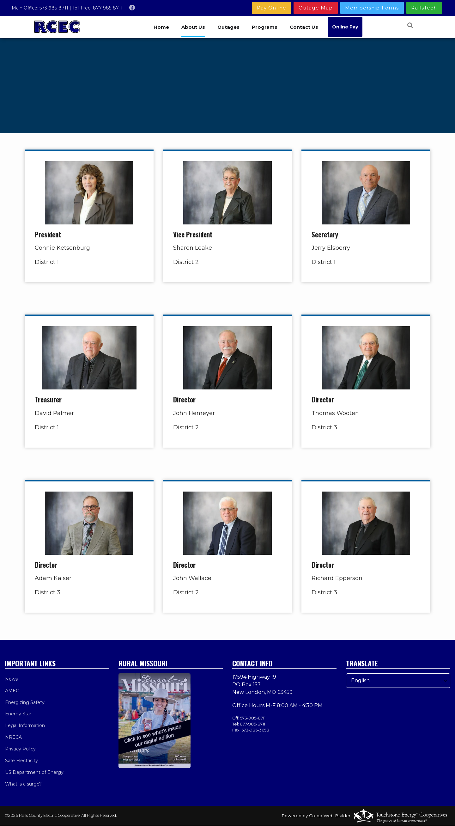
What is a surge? (23, 784)
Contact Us (305, 27)
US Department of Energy (34, 772)
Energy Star (18, 714)
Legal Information (25, 726)
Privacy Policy (20, 749)
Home (161, 27)
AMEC (12, 691)
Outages (229, 27)
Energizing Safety (24, 702)
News (11, 679)
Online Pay (346, 27)
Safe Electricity (21, 761)
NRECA (13, 737)
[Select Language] (398, 680)
